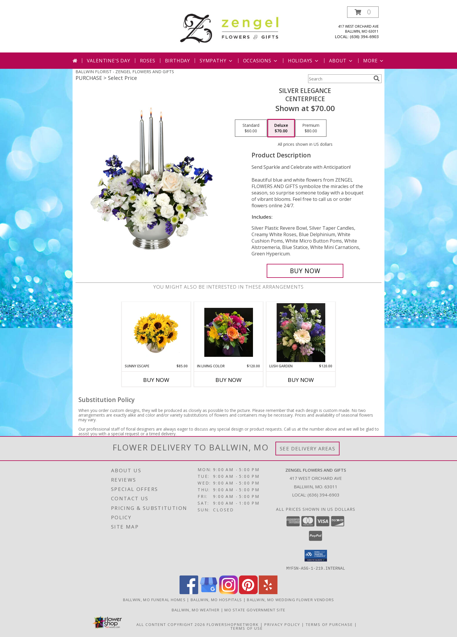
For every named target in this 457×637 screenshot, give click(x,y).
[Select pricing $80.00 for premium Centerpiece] (311, 128)
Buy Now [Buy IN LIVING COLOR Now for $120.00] (228, 380)
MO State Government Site (254, 609)
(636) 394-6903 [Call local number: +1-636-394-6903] (364, 36)
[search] (376, 78)
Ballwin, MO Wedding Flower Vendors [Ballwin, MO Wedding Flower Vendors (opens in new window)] (290, 599)
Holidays (303, 60)
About (341, 60)
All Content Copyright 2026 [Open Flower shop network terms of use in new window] (170, 624)
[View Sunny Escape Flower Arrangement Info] (156, 332)
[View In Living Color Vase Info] (228, 332)
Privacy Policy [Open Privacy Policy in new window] (282, 624)
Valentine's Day (108, 60)
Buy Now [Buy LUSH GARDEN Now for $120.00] (301, 380)
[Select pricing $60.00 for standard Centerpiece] (251, 128)
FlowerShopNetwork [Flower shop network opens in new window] (233, 624)
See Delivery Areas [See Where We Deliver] (307, 448)
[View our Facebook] (189, 592)
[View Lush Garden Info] (301, 332)
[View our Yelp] (268, 592)
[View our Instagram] (228, 592)
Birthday (177, 60)
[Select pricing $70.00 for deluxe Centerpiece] (281, 128)
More (373, 60)
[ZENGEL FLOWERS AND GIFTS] (230, 27)
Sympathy (216, 60)
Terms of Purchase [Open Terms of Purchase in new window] (329, 624)
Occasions (260, 60)
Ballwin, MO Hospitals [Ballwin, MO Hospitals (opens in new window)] (216, 599)
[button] (363, 12)
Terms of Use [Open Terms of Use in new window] (247, 628)
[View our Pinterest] (248, 592)
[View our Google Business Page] (208, 592)
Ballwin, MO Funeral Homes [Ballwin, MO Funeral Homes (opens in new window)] (154, 599)
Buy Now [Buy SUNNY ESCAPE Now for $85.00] (156, 380)
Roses (147, 60)
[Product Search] (339, 79)
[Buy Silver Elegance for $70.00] (305, 271)
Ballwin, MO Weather (196, 609)
